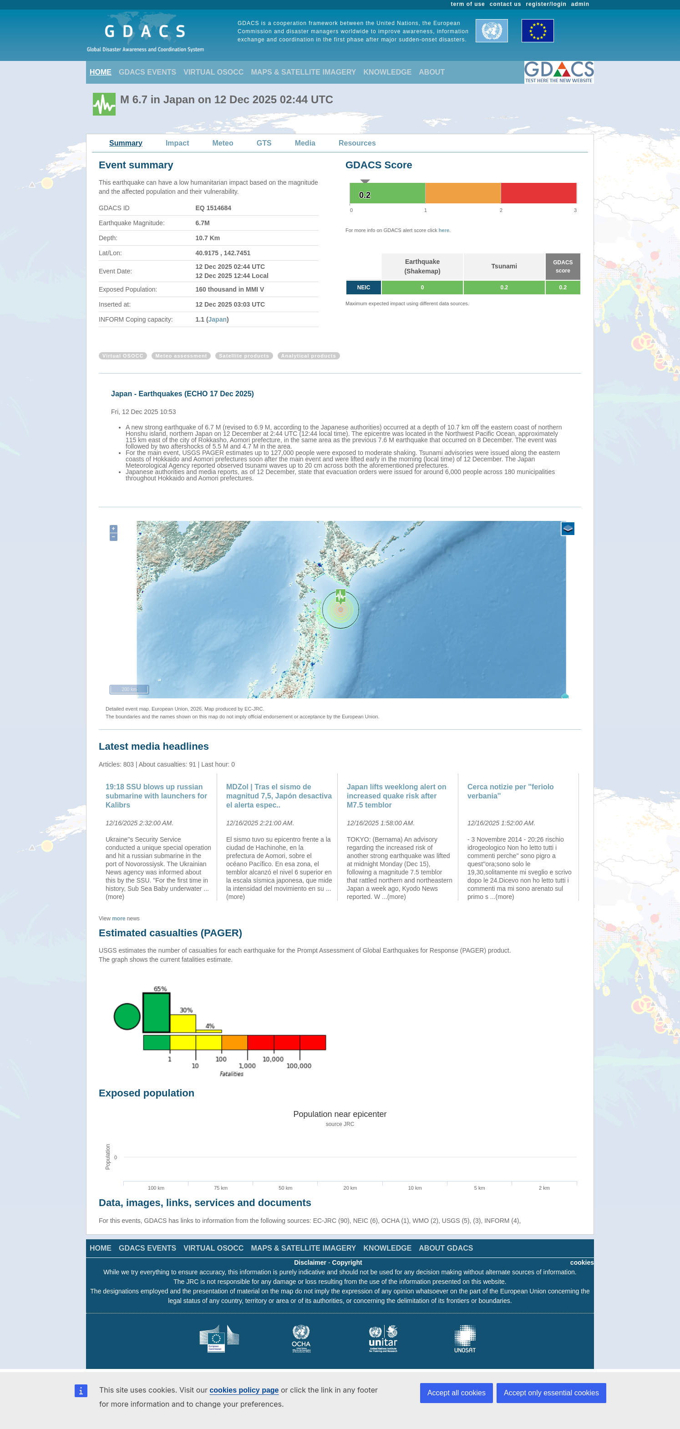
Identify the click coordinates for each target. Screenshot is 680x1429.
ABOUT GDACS (446, 1248)
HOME (101, 72)
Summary (125, 143)
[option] (342, 434)
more (118, 918)
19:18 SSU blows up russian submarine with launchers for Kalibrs (156, 796)
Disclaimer (310, 1262)
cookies (582, 1262)
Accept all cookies (456, 1393)
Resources (357, 143)
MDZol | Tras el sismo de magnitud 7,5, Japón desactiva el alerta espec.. (279, 796)
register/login (546, 4)
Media (305, 143)
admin (580, 4)
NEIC (363, 287)
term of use (468, 4)
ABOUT (432, 72)
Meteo (223, 143)
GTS (264, 143)
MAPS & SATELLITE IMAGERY (303, 72)
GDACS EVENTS (147, 72)
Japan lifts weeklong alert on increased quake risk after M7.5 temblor (397, 796)
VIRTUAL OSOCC (213, 72)
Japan (217, 319)
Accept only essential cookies (551, 1393)
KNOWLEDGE (388, 72)
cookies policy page (244, 1390)
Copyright (347, 1262)
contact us (506, 4)
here (444, 230)
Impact (177, 143)
